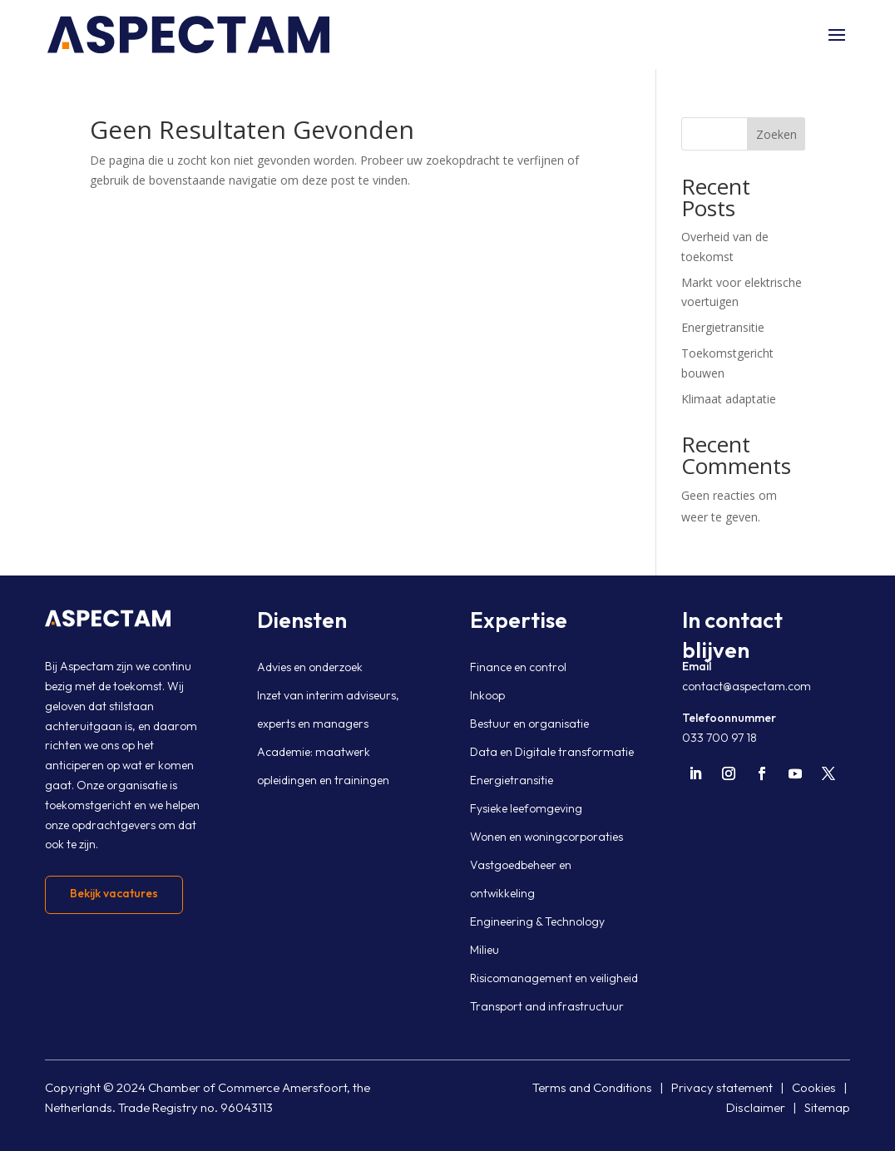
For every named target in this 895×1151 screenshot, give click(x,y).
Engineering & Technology (537, 921)
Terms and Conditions (592, 1087)
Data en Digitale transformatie (552, 751)
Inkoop (487, 695)
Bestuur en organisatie (529, 723)
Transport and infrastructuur (547, 1006)
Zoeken (776, 134)
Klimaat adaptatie (728, 399)
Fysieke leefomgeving (526, 808)
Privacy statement (722, 1087)
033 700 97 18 (719, 737)
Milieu (484, 949)
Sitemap (827, 1107)
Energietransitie (722, 327)
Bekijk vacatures (114, 893)
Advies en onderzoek (310, 666)
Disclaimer (755, 1107)
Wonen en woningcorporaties (546, 836)
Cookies (814, 1087)
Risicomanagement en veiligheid (554, 978)
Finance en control (518, 666)
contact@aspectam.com (746, 686)
